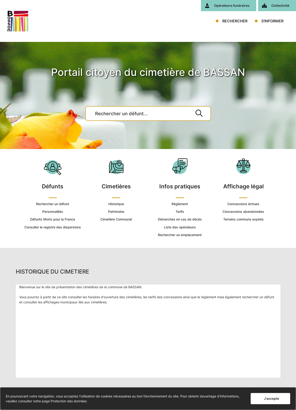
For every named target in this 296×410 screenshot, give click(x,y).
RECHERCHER (234, 21)
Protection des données (69, 401)
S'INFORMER (272, 21)
